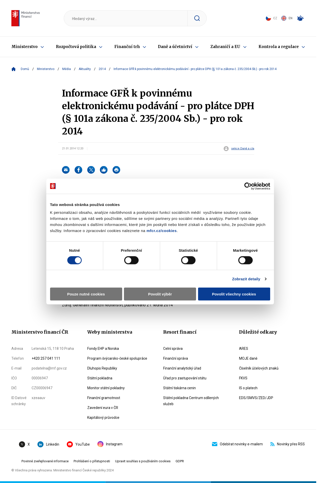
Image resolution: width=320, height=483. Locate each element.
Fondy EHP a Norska (103, 349)
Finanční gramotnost (103, 398)
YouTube (78, 444)
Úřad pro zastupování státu (184, 378)
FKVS (243, 378)
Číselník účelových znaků (259, 368)
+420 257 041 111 (46, 358)
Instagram (109, 444)
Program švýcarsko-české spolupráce (117, 358)
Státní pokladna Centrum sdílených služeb (191, 401)
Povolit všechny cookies (236, 280)
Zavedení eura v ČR (102, 408)
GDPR (180, 461)
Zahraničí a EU (225, 46)
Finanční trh (127, 46)
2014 (102, 69)
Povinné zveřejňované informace (45, 461)
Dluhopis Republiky (102, 368)
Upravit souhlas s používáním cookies (142, 461)
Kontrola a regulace (279, 46)
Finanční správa (175, 358)
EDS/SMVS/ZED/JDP (256, 398)
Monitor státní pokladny (106, 388)
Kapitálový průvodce (103, 418)
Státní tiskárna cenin (179, 388)
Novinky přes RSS (287, 444)
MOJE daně (248, 358)
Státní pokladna (99, 378)
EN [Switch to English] (286, 18)
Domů (25, 69)
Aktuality (85, 69)
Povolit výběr (160, 280)
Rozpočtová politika (76, 46)
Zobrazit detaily (249, 264)
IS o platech (248, 388)
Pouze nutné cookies (84, 280)
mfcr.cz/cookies (123, 216)
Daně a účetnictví (175, 46)
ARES (243, 349)
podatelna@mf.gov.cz (49, 368)
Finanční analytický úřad (182, 368)
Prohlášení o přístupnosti (92, 461)
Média (66, 69)
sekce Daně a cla (242, 148)
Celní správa (173, 349)
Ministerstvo (24, 46)
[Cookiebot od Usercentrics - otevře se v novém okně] (251, 171)
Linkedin (48, 444)
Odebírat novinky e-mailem (237, 444)
